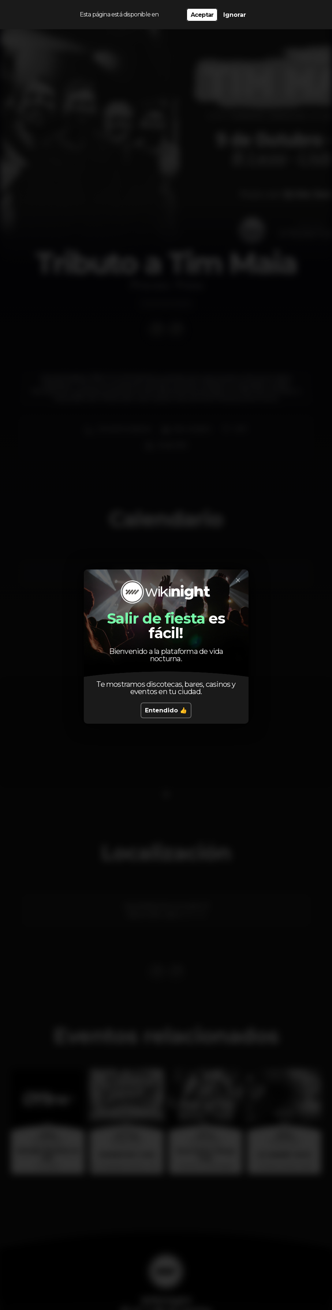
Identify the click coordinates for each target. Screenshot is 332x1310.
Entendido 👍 (166, 710)
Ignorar (234, 14)
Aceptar (202, 14)
